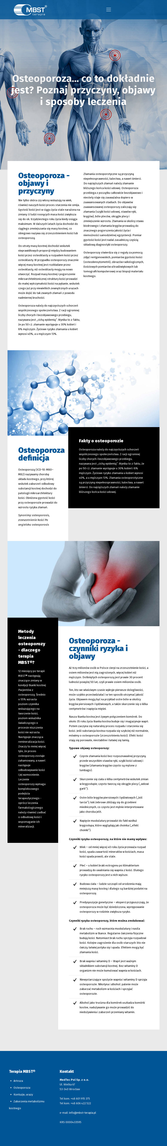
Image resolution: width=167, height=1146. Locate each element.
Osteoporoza (22, 1087)
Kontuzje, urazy (23, 1094)
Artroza (18, 1080)
